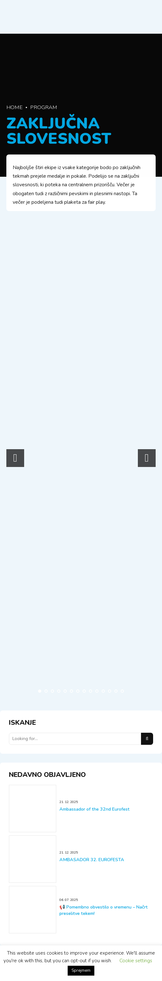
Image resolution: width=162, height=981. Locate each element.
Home (14, 107)
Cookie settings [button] (135, 960)
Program (43, 107)
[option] (43, 456)
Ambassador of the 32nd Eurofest (94, 809)
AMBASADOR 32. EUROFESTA (91, 860)
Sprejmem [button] (81, 970)
